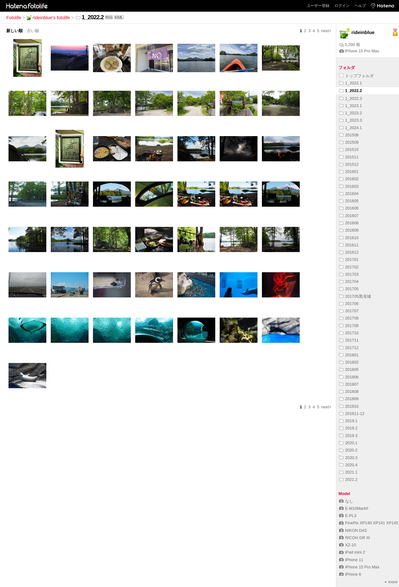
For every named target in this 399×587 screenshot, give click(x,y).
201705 (349, 288)
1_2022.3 (350, 98)
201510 (349, 149)
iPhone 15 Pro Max (359, 51)
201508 (349, 135)
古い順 (33, 30)
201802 (349, 362)
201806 (349, 377)
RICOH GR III (354, 537)
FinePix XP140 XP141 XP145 (368, 523)
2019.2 (348, 428)
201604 (349, 193)
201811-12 (351, 413)
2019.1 (348, 420)
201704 (349, 281)
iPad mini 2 (352, 552)
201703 (349, 274)
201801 (349, 355)
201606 (349, 208)
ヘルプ (360, 5)
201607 (349, 215)
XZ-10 (347, 545)
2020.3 (348, 457)
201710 (349, 333)
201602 (349, 178)
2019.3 (348, 435)
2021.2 (348, 479)
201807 (349, 384)
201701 (349, 259)
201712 (349, 347)
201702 (349, 267)
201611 (349, 245)
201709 (349, 325)
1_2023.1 (350, 105)
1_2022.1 (350, 83)
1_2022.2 (350, 90)
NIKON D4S (353, 530)
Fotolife (13, 17)
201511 (349, 157)
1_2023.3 (350, 120)
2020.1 (348, 442)
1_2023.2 (350, 113)
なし (346, 501)
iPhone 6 (350, 574)
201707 (349, 310)
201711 (349, 340)
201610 (349, 237)
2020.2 (348, 450)
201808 (349, 391)
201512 (349, 164)
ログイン (342, 5)
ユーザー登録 (318, 5)
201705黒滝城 (355, 296)
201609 (349, 230)
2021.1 (348, 472)
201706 (349, 303)
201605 (349, 201)
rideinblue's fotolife (48, 17)
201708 (349, 318)
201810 (349, 406)
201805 (349, 369)
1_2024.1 (350, 127)
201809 (349, 398)
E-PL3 (347, 515)
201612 (349, 252)
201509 (349, 142)
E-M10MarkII (353, 508)
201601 (349, 171)
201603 (349, 186)
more (391, 581)
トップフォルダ (356, 75)
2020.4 (348, 465)
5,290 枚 (349, 44)
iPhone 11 (351, 559)
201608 (349, 223)
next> (326, 30)
